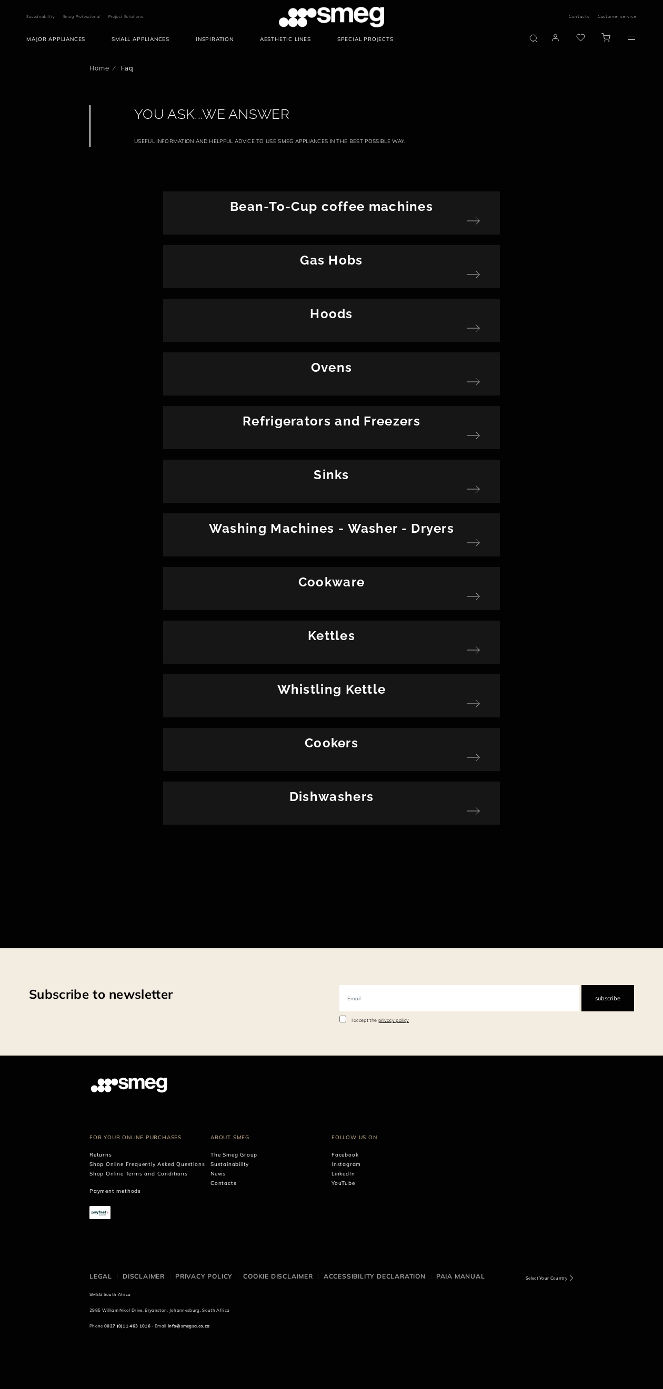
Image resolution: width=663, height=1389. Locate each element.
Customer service (617, 16)
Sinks (331, 474)
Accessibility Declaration (375, 1276)
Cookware (331, 582)
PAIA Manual (460, 1276)
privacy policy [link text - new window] (393, 1020)
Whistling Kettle (331, 689)
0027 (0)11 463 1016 (127, 1326)
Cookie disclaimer (278, 1276)
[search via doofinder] (533, 38)
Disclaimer (144, 1276)
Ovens (332, 367)
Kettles (331, 635)
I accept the (380, 1020)
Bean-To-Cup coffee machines (331, 206)
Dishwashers (331, 796)
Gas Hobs (331, 260)
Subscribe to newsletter (101, 994)
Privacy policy (204, 1276)
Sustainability (40, 16)
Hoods (331, 313)
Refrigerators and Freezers (331, 421)
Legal (100, 1276)
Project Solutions (125, 16)
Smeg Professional (82, 16)
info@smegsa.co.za (188, 1326)
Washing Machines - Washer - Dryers (331, 528)
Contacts (579, 16)
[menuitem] (58, 39)
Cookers (331, 743)
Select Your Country (546, 1278)
